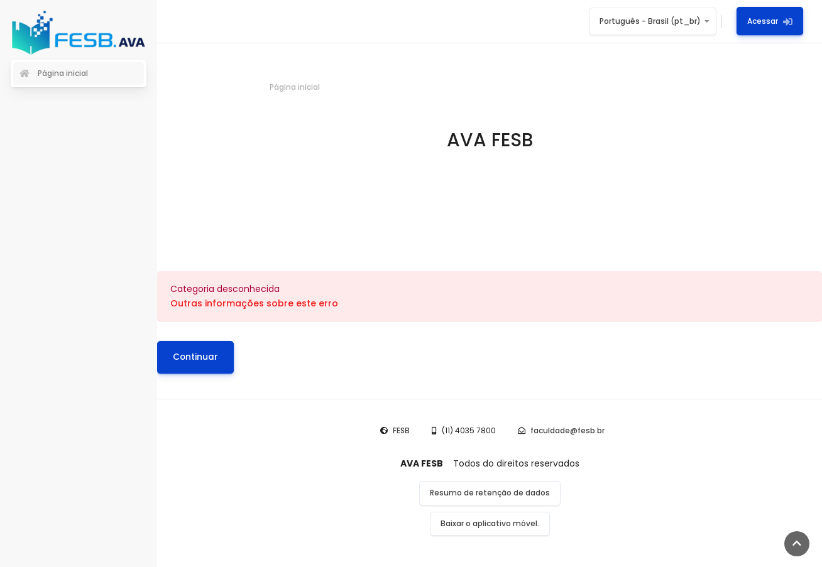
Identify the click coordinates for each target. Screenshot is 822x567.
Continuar (195, 357)
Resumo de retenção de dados (490, 492)
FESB (401, 430)
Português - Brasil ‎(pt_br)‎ (650, 21)
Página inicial (295, 87)
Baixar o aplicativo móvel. (490, 523)
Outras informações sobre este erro (254, 303)
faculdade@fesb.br (567, 430)
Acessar (769, 21)
